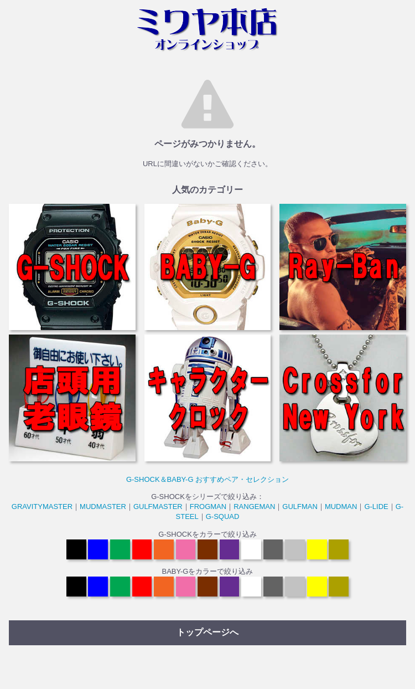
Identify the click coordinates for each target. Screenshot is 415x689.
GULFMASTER (158, 506)
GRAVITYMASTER (42, 506)
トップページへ (207, 632)
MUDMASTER (103, 506)
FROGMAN (208, 506)
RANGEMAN (254, 506)
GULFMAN (300, 506)
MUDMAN (341, 506)
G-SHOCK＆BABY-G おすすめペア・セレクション (207, 479)
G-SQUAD (223, 516)
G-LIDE (376, 506)
